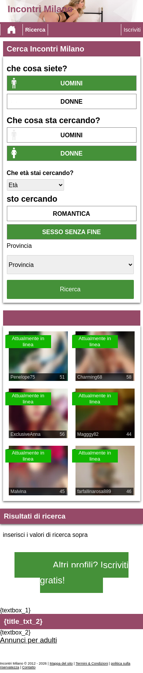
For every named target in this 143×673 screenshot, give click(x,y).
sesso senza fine (71, 232)
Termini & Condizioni (92, 663)
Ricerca (35, 30)
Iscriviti (132, 30)
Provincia (19, 246)
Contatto (28, 667)
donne (72, 101)
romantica (71, 213)
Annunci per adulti (28, 640)
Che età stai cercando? (40, 173)
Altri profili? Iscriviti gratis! (84, 572)
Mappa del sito (61, 663)
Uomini (72, 83)
